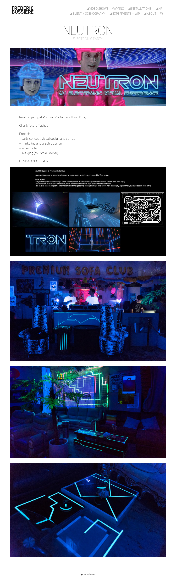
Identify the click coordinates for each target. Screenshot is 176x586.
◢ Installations (139, 8)
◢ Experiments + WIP (124, 13)
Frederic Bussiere (23, 10)
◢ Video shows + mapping (105, 8)
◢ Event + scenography (87, 13)
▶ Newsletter (88, 574)
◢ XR (158, 8)
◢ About (150, 13)
